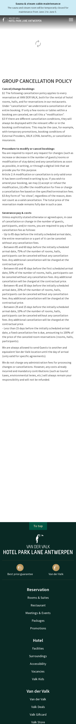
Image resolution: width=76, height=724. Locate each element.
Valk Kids (38, 679)
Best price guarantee (20, 570)
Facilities (38, 648)
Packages (38, 621)
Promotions (38, 628)
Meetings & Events (38, 613)
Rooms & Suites (38, 598)
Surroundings (38, 656)
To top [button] (38, 526)
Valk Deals (38, 707)
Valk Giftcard (38, 714)
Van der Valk (56, 570)
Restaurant (38, 605)
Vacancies (38, 671)
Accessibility (38, 664)
